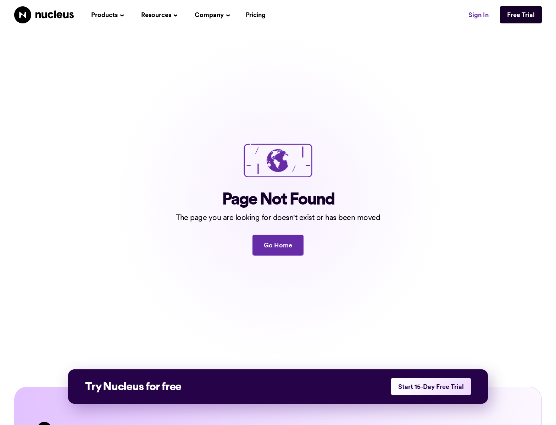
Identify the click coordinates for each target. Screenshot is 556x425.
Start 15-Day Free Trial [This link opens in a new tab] (431, 386)
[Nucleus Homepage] (44, 14)
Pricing (256, 15)
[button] (108, 15)
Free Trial (521, 15)
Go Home (278, 245)
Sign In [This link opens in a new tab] (478, 15)
